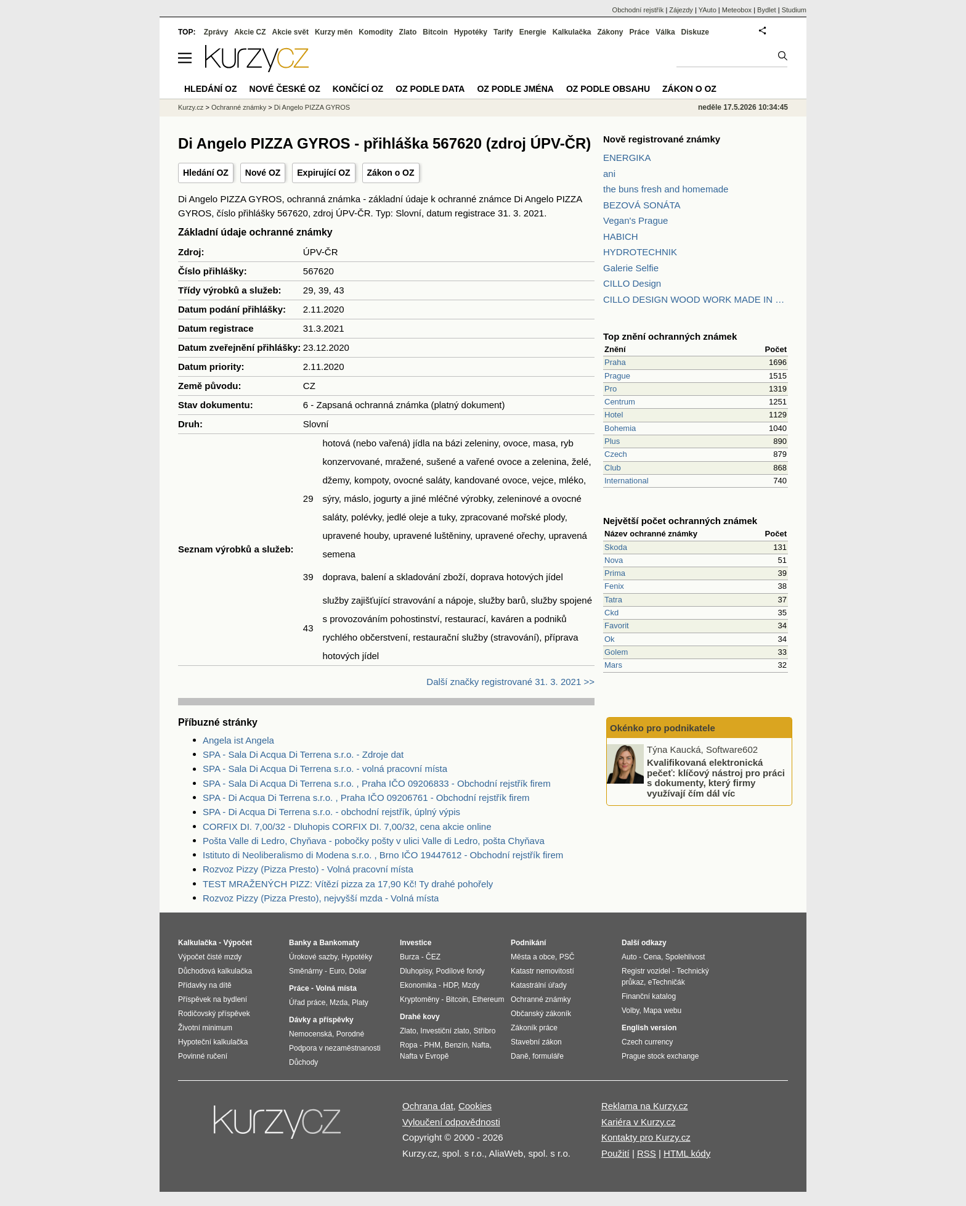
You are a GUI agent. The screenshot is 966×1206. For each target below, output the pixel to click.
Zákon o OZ (391, 173)
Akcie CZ (250, 32)
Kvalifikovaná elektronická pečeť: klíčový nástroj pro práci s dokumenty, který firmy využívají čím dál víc (716, 777)
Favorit (616, 625)
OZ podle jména (515, 89)
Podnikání (528, 942)
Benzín (456, 1045)
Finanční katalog (649, 996)
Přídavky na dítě (205, 985)
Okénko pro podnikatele (662, 728)
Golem (616, 652)
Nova (613, 560)
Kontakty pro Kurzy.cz (646, 1137)
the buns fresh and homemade (665, 189)
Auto (629, 957)
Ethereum (488, 999)
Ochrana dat (427, 1106)
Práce (640, 32)
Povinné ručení (202, 1056)
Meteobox (737, 10)
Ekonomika (418, 985)
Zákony (610, 32)
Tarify (503, 32)
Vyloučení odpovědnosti (451, 1122)
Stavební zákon (536, 1042)
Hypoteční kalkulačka (213, 1042)
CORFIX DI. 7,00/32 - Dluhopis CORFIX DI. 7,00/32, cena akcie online (347, 826)
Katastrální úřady (539, 985)
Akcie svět (290, 32)
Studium (794, 10)
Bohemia (620, 428)
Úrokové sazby (313, 957)
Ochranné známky (238, 107)
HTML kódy (687, 1153)
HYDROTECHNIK (640, 252)
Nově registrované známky (661, 139)
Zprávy (216, 32)
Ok (609, 639)
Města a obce (533, 957)
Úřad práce (307, 1002)
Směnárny (306, 971)
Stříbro (484, 1031)
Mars (613, 665)
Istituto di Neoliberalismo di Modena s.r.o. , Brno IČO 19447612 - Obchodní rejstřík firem (383, 855)
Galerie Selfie (631, 268)
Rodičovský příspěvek (214, 1013)
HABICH (620, 236)
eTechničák (666, 982)
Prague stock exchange (660, 1056)
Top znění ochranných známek (670, 336)
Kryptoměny (419, 999)
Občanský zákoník (541, 1013)
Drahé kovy (420, 1016)
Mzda (338, 1002)
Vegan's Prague (635, 220)
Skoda (615, 547)
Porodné (350, 1034)
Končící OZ (358, 89)
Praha (615, 362)
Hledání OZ (206, 173)
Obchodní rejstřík (638, 10)
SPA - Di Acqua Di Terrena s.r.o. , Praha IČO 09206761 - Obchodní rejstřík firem (366, 797)
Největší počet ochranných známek (680, 520)
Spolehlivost (685, 957)
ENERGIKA (627, 157)
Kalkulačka (572, 32)
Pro (610, 388)
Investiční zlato (444, 1031)
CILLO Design (632, 283)
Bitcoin (435, 32)
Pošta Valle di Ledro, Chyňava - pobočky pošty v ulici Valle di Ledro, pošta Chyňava (374, 840)
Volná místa (335, 988)
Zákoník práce (534, 1027)
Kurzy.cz (190, 107)
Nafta (481, 1045)
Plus (612, 441)
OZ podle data (430, 89)
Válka (665, 32)
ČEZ (433, 957)
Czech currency (647, 1042)
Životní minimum (205, 1027)
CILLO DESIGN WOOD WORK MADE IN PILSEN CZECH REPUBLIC (695, 299)
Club (612, 467)
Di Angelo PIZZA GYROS (312, 107)
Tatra (613, 599)
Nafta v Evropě (424, 1056)
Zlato (408, 32)
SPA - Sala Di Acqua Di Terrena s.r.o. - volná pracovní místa (325, 768)
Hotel (613, 414)
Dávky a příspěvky (321, 1019)
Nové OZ (263, 173)
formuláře (548, 1056)
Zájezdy (681, 10)
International (626, 480)
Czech (615, 454)
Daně (520, 1056)
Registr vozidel (646, 971)
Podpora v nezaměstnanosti (335, 1048)
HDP (450, 985)
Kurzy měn (333, 32)
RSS (646, 1153)
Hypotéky (470, 32)
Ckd (611, 612)
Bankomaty (339, 942)
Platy (360, 1002)
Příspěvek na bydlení (212, 999)
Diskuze (695, 32)
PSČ (567, 957)
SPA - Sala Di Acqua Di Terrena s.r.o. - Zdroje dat (303, 754)
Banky (300, 942)
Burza (409, 957)
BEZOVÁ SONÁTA (642, 205)
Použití (615, 1153)
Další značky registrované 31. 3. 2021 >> (510, 681)
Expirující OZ (323, 173)
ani (609, 173)
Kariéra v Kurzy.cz (638, 1122)
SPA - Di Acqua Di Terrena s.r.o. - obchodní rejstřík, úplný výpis (331, 811)
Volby (630, 1010)
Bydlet (766, 10)
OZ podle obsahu (608, 89)
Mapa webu (662, 1010)
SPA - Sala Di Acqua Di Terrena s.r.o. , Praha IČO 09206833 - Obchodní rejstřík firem (377, 783)
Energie (532, 32)
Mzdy (471, 985)
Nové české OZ (285, 89)
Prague (617, 375)
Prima (614, 573)
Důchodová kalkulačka (215, 971)
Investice (415, 942)
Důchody (303, 1062)
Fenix (614, 586)
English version (649, 1027)
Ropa (409, 1045)
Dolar (358, 971)
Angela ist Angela (238, 740)
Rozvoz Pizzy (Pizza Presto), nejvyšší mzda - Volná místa (321, 898)
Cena (652, 957)
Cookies (475, 1106)
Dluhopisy (416, 971)
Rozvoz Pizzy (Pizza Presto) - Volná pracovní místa (308, 869)
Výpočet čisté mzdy (210, 957)
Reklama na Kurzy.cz (644, 1106)
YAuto (707, 10)
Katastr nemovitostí (542, 971)
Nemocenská (310, 1034)
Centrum (619, 401)
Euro (336, 971)
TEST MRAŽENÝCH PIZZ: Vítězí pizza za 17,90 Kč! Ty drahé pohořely (348, 884)
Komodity (375, 32)
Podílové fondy (460, 971)
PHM (432, 1045)
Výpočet (237, 942)
